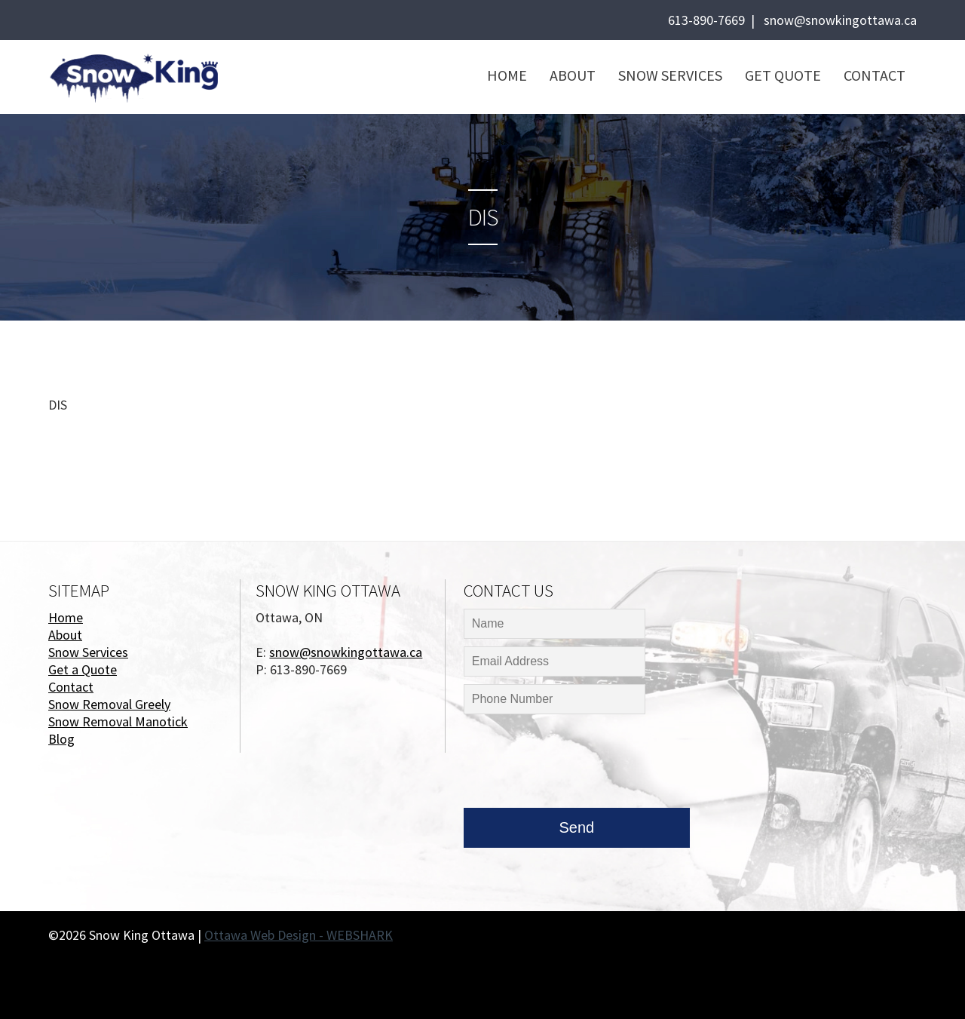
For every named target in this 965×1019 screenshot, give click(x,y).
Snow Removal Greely (109, 704)
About (573, 75)
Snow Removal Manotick (118, 721)
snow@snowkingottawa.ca (840, 20)
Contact (874, 75)
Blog (61, 738)
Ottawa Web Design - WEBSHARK (298, 935)
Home (507, 75)
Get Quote (783, 75)
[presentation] (578, 764)
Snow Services (670, 75)
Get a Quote (82, 669)
